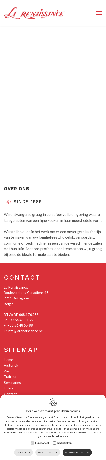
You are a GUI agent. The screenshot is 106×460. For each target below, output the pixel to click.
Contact (22, 277)
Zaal (7, 371)
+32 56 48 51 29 (20, 320)
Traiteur (10, 376)
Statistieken (64, 442)
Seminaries (12, 382)
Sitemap (21, 349)
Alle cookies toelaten (77, 452)
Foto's (8, 388)
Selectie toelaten (48, 452)
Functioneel (42, 442)
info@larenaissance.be (25, 331)
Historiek (11, 365)
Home (8, 359)
